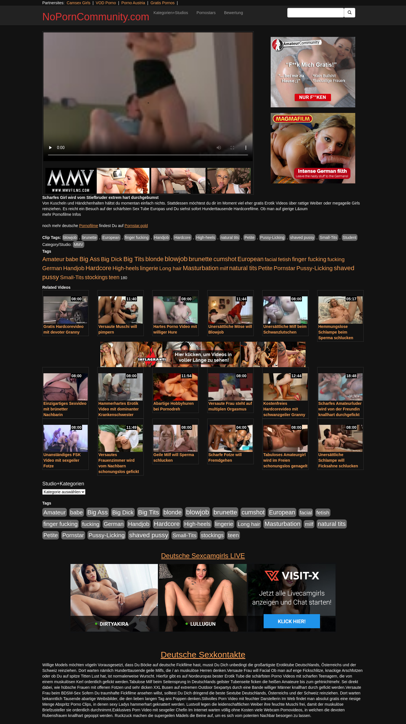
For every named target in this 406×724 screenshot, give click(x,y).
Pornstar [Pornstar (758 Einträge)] (284, 268)
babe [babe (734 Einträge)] (72, 259)
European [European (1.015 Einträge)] (250, 259)
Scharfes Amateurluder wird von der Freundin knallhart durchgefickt (340, 409)
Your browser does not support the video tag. (148, 96)
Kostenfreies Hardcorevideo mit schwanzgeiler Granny (284, 409)
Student (349, 237)
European (111, 237)
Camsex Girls (78, 3)
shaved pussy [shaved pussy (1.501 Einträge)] (148, 535)
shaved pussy (302, 237)
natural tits (230, 237)
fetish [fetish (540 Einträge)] (284, 259)
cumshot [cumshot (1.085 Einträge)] (224, 259)
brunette (89, 237)
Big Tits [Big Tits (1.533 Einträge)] (133, 259)
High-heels (205, 237)
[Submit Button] (349, 12)
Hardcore (182, 237)
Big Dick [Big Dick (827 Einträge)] (111, 259)
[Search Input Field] (315, 12)
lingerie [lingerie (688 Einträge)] (149, 268)
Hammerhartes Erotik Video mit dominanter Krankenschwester (118, 409)
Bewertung (233, 12)
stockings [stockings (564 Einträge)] (96, 277)
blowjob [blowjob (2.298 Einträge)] (176, 259)
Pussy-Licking (272, 237)
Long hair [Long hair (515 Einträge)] (170, 268)
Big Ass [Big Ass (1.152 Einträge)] (90, 259)
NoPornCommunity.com (95, 17)
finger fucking (136, 237)
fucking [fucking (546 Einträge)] (336, 259)
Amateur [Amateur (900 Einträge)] (53, 259)
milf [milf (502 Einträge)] (224, 268)
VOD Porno (106, 3)
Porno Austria (133, 3)
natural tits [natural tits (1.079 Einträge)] (243, 268)
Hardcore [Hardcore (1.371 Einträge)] (98, 268)
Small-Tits (328, 237)
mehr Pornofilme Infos (61, 214)
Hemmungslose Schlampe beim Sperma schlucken (335, 332)
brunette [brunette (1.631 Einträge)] (200, 259)
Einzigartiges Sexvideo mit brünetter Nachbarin (65, 409)
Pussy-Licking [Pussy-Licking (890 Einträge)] (314, 268)
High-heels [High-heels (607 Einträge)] (125, 268)
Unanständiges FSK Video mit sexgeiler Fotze (62, 460)
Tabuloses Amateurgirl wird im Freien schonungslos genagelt (285, 460)
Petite (249, 237)
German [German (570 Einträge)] (52, 268)
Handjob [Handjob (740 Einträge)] (73, 268)
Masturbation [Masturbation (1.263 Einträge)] (201, 268)
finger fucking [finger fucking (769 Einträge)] (309, 259)
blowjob (70, 237)
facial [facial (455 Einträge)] (271, 259)
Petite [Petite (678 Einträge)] (265, 268)
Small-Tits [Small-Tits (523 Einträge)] (72, 277)
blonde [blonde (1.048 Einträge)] (154, 259)
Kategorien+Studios (170, 12)
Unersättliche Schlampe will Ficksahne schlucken (338, 460)
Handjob (161, 237)
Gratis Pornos (163, 3)
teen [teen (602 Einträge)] (114, 277)
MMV (78, 244)
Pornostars (206, 12)
